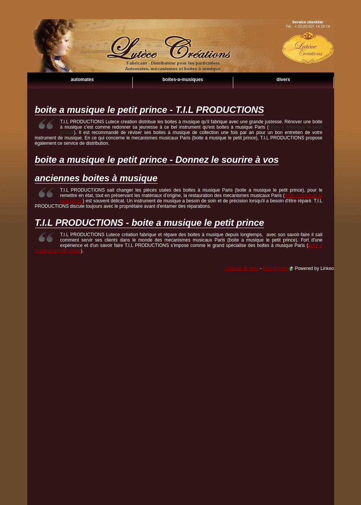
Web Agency (275, 268)
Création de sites (241, 268)
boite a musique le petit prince (180, 57)
